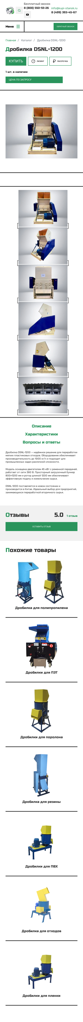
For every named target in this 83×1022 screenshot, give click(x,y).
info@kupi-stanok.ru (64, 8)
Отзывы (17, 515)
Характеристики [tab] (41, 434)
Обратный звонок (65, 27)
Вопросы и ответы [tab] (41, 442)
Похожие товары (31, 550)
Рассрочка (60, 61)
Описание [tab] (41, 426)
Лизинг (38, 61)
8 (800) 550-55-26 (36, 8)
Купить (16, 61)
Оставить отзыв (41, 526)
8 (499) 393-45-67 (64, 12)
